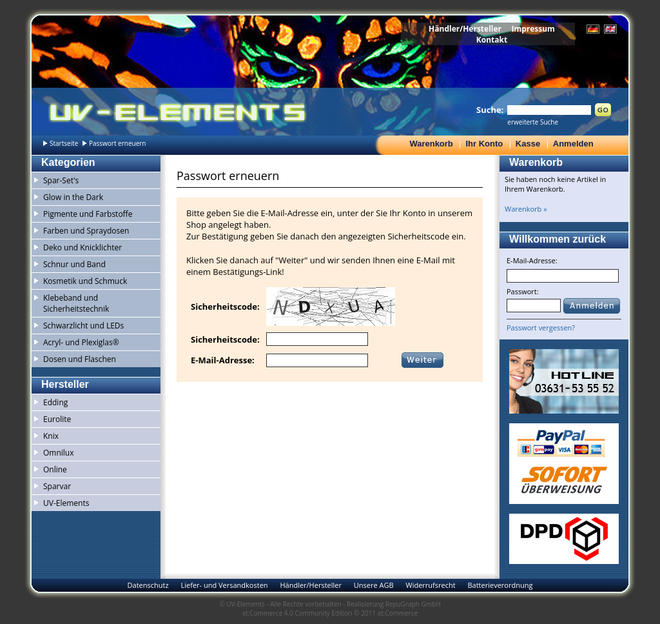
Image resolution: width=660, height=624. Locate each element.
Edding (55, 402)
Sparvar (57, 486)
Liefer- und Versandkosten (223, 585)
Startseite (64, 143)
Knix (51, 435)
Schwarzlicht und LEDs (83, 325)
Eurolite (57, 419)
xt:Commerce (398, 613)
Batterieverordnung (499, 585)
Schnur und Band (74, 264)
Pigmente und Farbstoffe (87, 213)
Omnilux (58, 452)
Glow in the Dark (73, 197)
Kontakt (491, 39)
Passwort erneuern (117, 143)
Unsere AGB (374, 585)
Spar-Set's (61, 180)
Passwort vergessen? (541, 327)
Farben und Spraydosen (86, 230)
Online (55, 469)
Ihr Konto (484, 143)
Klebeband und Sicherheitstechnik (76, 303)
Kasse (528, 143)
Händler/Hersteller (465, 28)
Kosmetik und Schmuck (85, 281)
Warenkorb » (526, 209)
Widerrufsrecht (430, 585)
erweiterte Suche (532, 121)
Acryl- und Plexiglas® (81, 342)
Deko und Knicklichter (82, 247)
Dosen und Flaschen (79, 359)
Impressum (533, 28)
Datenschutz (148, 585)
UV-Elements (66, 503)
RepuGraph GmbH (413, 604)
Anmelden (573, 143)
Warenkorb (430, 143)
